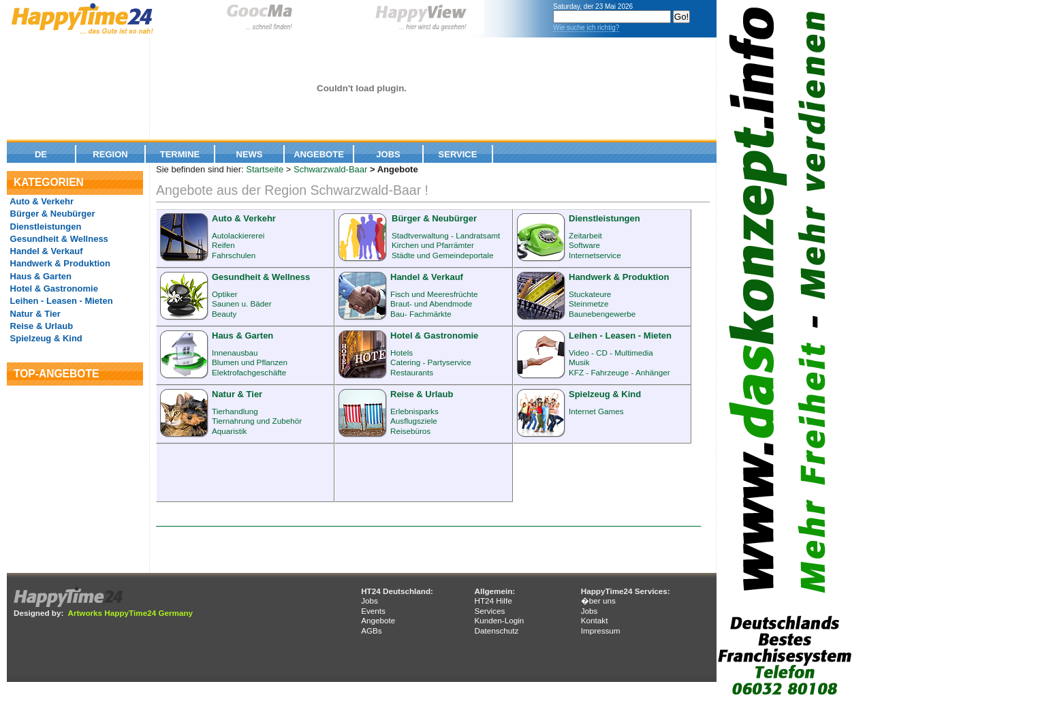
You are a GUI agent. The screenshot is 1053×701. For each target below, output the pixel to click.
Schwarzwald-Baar (330, 169)
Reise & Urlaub (40, 326)
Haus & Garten (39, 276)
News (249, 154)
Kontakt (594, 620)
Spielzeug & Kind (44, 338)
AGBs (371, 630)
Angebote (319, 154)
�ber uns (598, 600)
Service (458, 154)
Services (489, 610)
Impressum (600, 630)
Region (110, 154)
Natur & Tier (34, 314)
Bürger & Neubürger (51, 213)
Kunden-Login (499, 620)
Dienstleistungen (44, 226)
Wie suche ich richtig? (586, 27)
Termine (180, 154)
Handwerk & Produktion (58, 263)
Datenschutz (496, 630)
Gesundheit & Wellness (57, 239)
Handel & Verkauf (45, 251)
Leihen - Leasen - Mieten (60, 301)
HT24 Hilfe (493, 600)
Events (373, 610)
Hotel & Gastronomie (52, 288)
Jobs (388, 154)
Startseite (264, 169)
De (41, 154)
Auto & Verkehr (40, 201)
